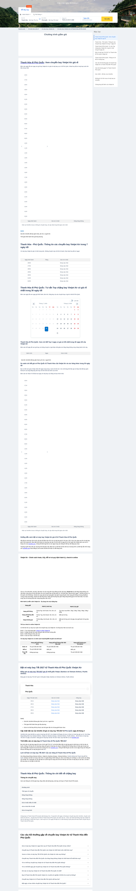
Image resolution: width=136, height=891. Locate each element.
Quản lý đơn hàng (106, 2)
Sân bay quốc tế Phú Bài (99, 833)
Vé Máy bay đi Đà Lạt (49, 819)
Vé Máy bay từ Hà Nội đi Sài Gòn (27, 811)
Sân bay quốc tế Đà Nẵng (100, 814)
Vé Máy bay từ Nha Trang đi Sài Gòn (28, 808)
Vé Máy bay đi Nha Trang (50, 814)
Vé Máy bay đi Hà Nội (49, 811)
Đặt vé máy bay (72, 847)
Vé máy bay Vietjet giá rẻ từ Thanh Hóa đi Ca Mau (69, 672)
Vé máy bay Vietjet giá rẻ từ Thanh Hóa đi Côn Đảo (34, 685)
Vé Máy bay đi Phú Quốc (50, 830)
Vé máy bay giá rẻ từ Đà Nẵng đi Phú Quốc (32, 698)
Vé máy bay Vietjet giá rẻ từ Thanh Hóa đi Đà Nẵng (34, 675)
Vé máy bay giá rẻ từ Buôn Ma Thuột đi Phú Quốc (68, 695)
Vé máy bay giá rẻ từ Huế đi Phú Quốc (65, 704)
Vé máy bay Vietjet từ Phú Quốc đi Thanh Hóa (32, 727)
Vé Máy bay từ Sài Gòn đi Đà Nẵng (27, 822)
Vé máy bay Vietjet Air (48, 39)
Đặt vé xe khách (72, 845)
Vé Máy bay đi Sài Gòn (49, 808)
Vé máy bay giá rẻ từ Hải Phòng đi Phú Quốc (32, 701)
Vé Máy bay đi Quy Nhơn (50, 828)
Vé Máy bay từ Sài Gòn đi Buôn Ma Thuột (29, 830)
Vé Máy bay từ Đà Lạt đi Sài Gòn (27, 819)
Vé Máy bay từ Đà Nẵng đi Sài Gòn (27, 825)
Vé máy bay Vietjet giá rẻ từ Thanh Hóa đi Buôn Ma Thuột (36, 679)
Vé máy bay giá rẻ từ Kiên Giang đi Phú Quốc (67, 692)
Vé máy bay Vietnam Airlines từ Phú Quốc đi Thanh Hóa (35, 724)
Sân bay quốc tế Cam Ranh (100, 817)
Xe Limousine (96, 2)
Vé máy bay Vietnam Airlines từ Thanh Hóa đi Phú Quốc (35, 711)
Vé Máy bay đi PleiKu (49, 825)
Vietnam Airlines (72, 808)
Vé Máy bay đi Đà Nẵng (49, 817)
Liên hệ (45, 853)
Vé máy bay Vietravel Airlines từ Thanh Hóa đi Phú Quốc (35, 721)
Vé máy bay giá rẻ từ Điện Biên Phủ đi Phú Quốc (68, 701)
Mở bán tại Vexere (73, 864)
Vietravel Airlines (72, 817)
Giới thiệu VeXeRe (48, 845)
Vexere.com (21, 39)
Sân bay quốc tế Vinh (98, 830)
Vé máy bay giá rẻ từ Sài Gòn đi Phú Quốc (31, 692)
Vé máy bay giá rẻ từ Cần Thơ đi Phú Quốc (32, 704)
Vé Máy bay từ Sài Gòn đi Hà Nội (27, 817)
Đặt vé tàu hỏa (72, 850)
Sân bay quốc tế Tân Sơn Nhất (101, 808)
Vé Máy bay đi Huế (48, 833)
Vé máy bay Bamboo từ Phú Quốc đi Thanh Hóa (33, 730)
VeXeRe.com (31, 271)
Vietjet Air (70, 811)
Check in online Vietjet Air (43, 358)
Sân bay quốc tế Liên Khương (101, 822)
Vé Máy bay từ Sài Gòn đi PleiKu (27, 833)
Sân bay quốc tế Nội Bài (99, 811)
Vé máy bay (81, 2)
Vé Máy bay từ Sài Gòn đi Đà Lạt (27, 828)
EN (116, 2)
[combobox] (21, 30)
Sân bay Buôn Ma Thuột (99, 819)
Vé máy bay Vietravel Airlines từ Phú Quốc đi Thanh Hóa (35, 733)
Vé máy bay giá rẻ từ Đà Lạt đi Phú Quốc (66, 698)
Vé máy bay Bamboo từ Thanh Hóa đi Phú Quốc (33, 717)
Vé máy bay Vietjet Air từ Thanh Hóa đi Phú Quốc (71, 39)
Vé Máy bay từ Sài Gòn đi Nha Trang (28, 814)
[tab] (24, 19)
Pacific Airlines (72, 819)
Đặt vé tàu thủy (72, 853)
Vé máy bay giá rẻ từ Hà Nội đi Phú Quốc (31, 695)
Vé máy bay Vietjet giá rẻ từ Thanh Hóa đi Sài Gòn (34, 672)
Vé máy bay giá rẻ (33, 39)
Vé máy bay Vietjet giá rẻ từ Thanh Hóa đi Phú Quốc (69, 675)
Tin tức (45, 850)
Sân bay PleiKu (97, 825)
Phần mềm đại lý (72, 870)
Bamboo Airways (72, 814)
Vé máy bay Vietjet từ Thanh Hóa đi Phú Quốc (32, 714)
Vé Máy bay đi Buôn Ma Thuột (51, 822)
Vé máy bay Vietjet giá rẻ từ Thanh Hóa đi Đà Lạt (33, 682)
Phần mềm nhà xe (73, 867)
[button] (55, 573)
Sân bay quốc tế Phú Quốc (100, 828)
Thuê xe (88, 2)
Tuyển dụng (46, 847)
